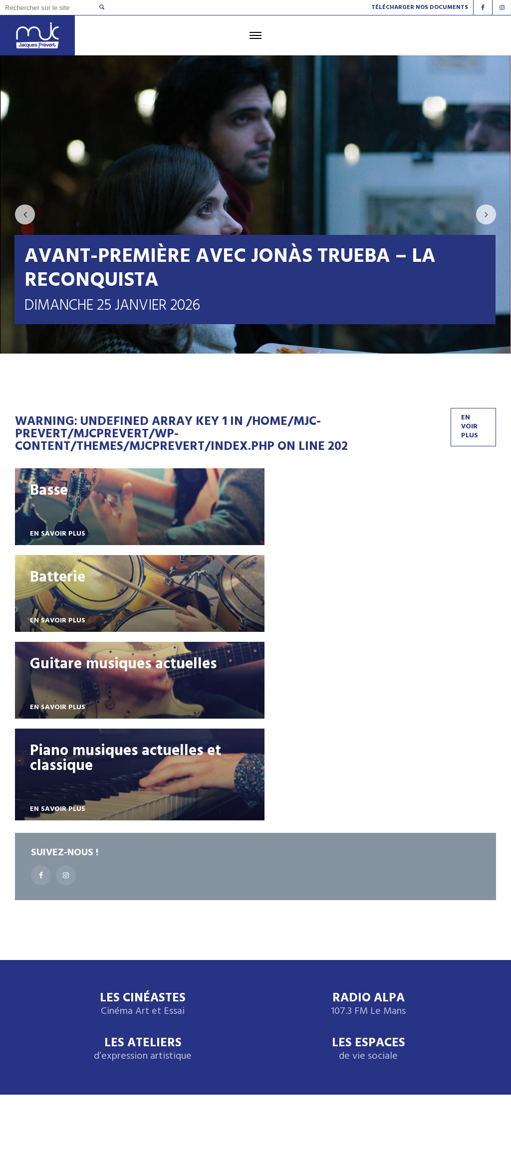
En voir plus (469, 427)
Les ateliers (143, 877)
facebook (424, 1082)
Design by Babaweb (81, 1111)
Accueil (36, 991)
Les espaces (368, 877)
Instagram (426, 1061)
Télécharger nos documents (419, 7)
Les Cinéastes (143, 832)
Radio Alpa (368, 832)
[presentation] (25, 215)
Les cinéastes (71, 1073)
